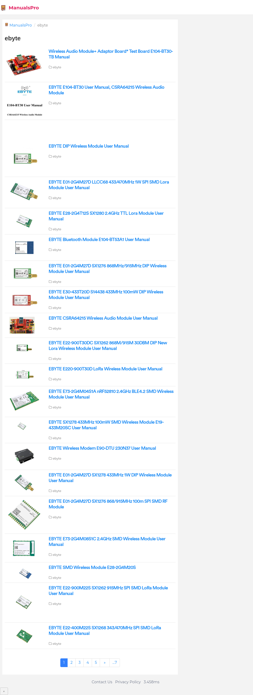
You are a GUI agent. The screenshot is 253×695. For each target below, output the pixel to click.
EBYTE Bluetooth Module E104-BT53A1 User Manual (99, 239)
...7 (114, 662)
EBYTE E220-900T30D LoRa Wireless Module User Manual (105, 369)
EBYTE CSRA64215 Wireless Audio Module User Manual (103, 318)
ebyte (57, 67)
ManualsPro (19, 8)
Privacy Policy (128, 682)
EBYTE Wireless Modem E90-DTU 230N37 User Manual (102, 448)
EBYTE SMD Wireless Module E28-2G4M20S (92, 567)
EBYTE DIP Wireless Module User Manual (89, 146)
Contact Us (102, 682)
